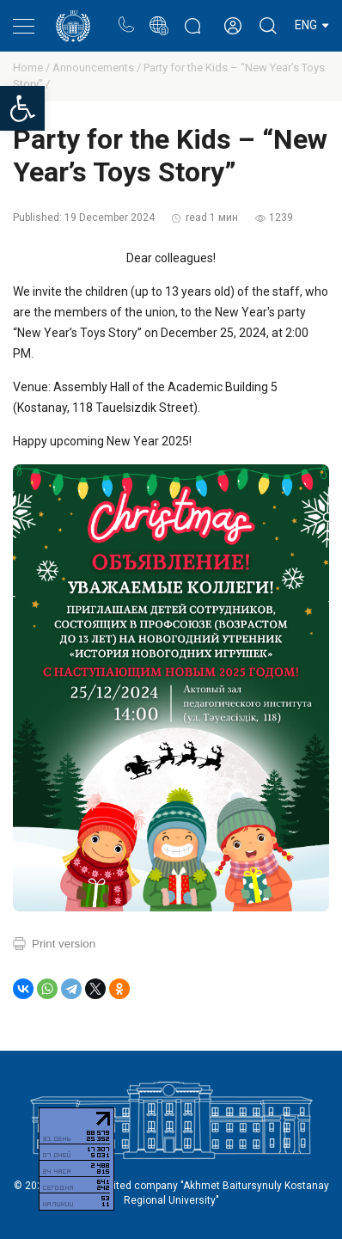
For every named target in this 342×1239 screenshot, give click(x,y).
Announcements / (98, 67)
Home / (32, 67)
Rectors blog (192, 16)
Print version (63, 943)
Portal (158, 16)
